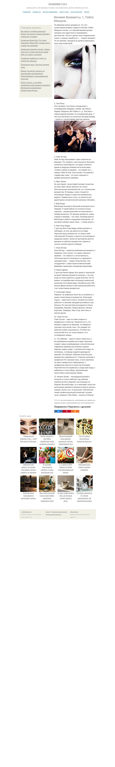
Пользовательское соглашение (59, 512)
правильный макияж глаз (73, 402)
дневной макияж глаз (81, 400)
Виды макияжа (50, 12)
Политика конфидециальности (53, 514)
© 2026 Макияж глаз (26, 512)
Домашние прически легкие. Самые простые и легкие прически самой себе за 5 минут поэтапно (35, 52)
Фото (86, 12)
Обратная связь (74, 512)
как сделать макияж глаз (67, 400)
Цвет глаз (64, 12)
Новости (37, 12)
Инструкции (76, 12)
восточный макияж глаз (87, 402)
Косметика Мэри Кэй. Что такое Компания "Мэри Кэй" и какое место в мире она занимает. (35, 43)
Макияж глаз (57, 4)
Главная (27, 12)
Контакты (48, 512)
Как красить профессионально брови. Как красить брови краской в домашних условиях (35, 34)
